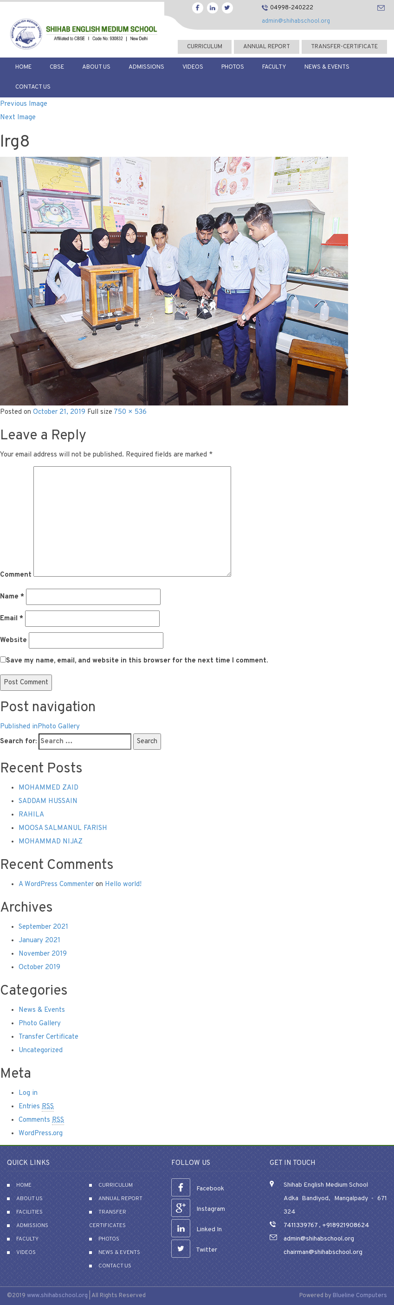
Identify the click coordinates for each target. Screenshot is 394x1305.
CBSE (57, 67)
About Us (96, 67)
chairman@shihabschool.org (323, 1252)
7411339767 (300, 1225)
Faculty (274, 67)
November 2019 (43, 954)
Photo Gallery (40, 1023)
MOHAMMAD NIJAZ (51, 841)
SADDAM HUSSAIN (48, 801)
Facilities (29, 1212)
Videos (192, 67)
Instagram (198, 1209)
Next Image (18, 117)
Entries (36, 1107)
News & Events (326, 67)
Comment (16, 575)
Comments (41, 1120)
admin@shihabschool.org (296, 21)
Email (11, 618)
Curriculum (115, 1185)
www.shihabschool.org (57, 1295)
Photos (232, 67)
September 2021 (43, 927)
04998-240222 (291, 8)
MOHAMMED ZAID (48, 788)
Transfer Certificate (48, 1037)
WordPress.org (41, 1133)
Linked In (196, 1230)
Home (23, 67)
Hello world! (123, 884)
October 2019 (39, 967)
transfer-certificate (344, 47)
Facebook (197, 1189)
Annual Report (266, 47)
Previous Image (23, 104)
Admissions (146, 67)
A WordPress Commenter (56, 884)
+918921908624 (345, 1225)
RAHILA (31, 814)
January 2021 (39, 940)
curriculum (204, 47)
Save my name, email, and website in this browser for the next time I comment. (137, 660)
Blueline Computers (360, 1295)
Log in (28, 1093)
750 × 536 (130, 412)
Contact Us (33, 87)
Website (13, 640)
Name (12, 596)
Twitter (194, 1250)
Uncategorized (41, 1050)
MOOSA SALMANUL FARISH (63, 828)
